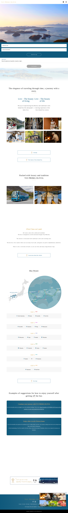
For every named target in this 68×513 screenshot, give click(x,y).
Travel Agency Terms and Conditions (31, 506)
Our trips (34, 381)
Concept (34, 153)
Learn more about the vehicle (34, 255)
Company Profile (40, 506)
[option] (34, 23)
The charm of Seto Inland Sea (34, 160)
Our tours (23, 504)
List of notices (34, 66)
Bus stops (27, 504)
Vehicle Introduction (33, 504)
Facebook (32, 501)
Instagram (35, 501)
